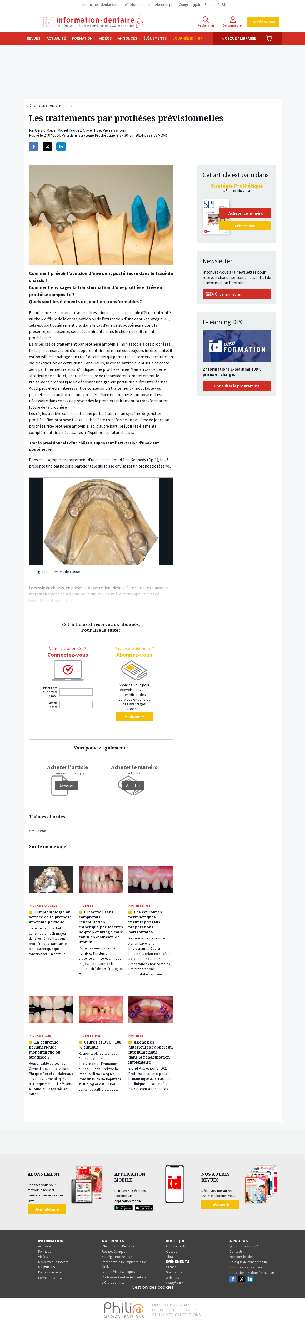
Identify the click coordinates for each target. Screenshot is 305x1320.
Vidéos (105, 38)
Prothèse (66, 106)
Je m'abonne (263, 21)
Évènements (155, 38)
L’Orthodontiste (113, 1280)
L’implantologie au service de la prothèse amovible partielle (50, 916)
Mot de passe (52, 705)
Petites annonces (50, 1270)
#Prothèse (37, 830)
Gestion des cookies (153, 1285)
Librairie (171, 1254)
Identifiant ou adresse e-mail (50, 692)
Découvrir (220, 1202)
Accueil (31, 106)
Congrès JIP (174, 1281)
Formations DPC (50, 1275)
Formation (82, 38)
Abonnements (176, 1244)
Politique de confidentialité (248, 1260)
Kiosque (171, 1249)
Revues (33, 38)
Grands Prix (174, 1270)
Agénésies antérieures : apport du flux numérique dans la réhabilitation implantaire (150, 1050)
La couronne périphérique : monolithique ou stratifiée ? (44, 1048)
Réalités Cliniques (114, 1249)
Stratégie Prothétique (117, 1254)
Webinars (172, 1275)
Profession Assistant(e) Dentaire (124, 1275)
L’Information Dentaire (118, 1244)
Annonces (127, 38)
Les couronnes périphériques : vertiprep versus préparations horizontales (145, 921)
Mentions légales (241, 1254)
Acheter (133, 785)
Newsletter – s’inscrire (53, 1260)
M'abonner (134, 716)
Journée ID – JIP (188, 38)
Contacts (235, 1249)
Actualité (56, 38)
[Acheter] (66, 785)
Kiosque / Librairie (238, 38)
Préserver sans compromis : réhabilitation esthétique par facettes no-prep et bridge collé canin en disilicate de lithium (101, 926)
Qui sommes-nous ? (243, 1244)
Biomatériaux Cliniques (118, 1270)
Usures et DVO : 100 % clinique (100, 1043)
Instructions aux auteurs (246, 1265)
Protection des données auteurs (251, 1270)
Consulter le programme (236, 385)
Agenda (171, 1265)
